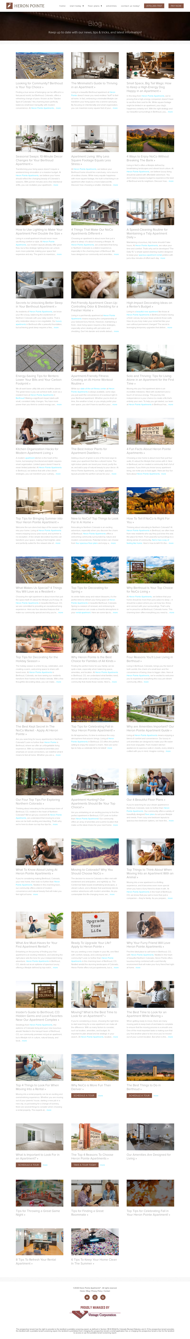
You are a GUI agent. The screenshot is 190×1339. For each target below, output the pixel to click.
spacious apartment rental (150, 254)
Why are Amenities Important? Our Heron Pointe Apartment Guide (150, 728)
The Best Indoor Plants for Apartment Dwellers (89, 451)
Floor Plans (95, 5)
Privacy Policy (96, 1291)
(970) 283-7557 (154, 5)
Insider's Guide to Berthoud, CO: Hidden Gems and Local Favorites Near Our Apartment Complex (39, 1016)
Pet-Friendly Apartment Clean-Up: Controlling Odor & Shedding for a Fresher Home (94, 306)
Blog (88, 1291)
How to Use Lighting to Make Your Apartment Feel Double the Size (39, 231)
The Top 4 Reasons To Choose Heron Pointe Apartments (92, 1156)
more (58, 108)
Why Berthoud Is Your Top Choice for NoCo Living (150, 589)
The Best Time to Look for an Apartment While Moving (147, 1014)
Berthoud (20, 398)
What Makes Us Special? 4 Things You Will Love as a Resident (39, 589)
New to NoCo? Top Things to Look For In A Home (94, 520)
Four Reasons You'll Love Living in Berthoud (150, 659)
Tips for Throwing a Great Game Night (38, 1213)
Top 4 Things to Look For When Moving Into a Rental (37, 1087)
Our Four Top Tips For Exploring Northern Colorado (38, 801)
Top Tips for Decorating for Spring (89, 589)
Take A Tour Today (85, 1164)
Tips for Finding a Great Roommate (87, 1213)
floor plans (150, 814)
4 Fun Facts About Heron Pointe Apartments (149, 451)
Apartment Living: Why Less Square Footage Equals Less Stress (91, 160)
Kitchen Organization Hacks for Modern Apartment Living (37, 451)
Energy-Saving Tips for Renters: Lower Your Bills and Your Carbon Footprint (39, 380)
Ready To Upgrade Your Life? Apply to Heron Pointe (91, 944)
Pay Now (176, 5)
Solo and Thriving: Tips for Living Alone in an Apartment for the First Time (150, 380)
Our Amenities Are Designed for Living (149, 1156)
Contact (107, 1291)
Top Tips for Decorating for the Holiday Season (37, 659)
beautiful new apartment (147, 311)
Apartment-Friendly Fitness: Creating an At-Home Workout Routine (92, 380)
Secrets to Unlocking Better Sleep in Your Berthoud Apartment (39, 304)
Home (63, 5)
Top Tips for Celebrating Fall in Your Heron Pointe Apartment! (92, 728)
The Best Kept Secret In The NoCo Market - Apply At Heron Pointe (37, 730)
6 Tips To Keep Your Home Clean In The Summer (94, 1261)
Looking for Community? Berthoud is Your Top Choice (39, 85)
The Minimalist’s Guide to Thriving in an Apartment (94, 85)
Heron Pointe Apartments (42, 108)
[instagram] (95, 1297)
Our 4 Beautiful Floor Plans (145, 799)
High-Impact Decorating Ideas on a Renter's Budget (149, 304)
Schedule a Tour (84, 1095)
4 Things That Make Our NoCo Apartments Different (92, 231)
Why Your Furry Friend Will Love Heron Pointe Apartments (148, 944)
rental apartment (83, 612)
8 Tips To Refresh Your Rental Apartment (36, 1261)
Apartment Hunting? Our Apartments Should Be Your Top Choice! (93, 803)
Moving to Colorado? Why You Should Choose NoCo (92, 871)
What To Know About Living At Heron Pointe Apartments (36, 871)
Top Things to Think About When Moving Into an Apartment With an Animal (150, 873)
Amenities (111, 5)
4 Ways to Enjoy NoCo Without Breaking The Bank (148, 158)
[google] (103, 1297)
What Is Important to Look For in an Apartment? (38, 1156)
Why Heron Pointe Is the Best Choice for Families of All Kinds (92, 659)
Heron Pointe (50, 742)
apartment (29, 457)
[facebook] (87, 1297)
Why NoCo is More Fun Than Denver (91, 1087)
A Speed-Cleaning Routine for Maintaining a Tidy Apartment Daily (147, 233)
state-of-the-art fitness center (93, 388)
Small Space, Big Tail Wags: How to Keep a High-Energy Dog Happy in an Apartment (149, 87)
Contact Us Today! (130, 5)
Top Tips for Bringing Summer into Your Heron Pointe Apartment (39, 520)
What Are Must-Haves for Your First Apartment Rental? (36, 944)
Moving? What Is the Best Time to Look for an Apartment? (94, 1014)
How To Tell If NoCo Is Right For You (148, 520)
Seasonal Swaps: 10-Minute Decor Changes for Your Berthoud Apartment (39, 160)
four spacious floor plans (87, 543)
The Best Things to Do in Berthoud (144, 1087)
